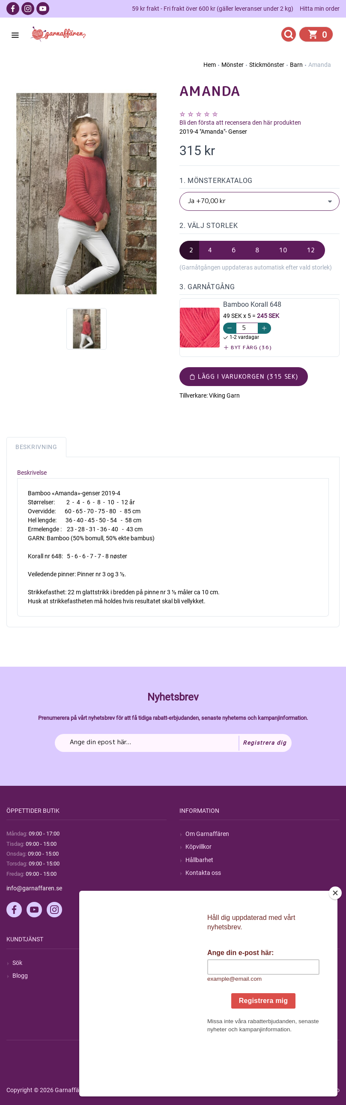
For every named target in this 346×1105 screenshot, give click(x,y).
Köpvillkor (198, 846)
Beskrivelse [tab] (32, 472)
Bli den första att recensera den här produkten (240, 122)
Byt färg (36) (248, 347)
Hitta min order (320, 8)
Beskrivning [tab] (36, 446)
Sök (17, 962)
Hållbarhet (199, 859)
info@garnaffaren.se (34, 888)
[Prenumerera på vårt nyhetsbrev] (173, 743)
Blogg (20, 975)
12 (311, 250)
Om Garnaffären (207, 833)
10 (283, 250)
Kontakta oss (203, 872)
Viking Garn (224, 395)
